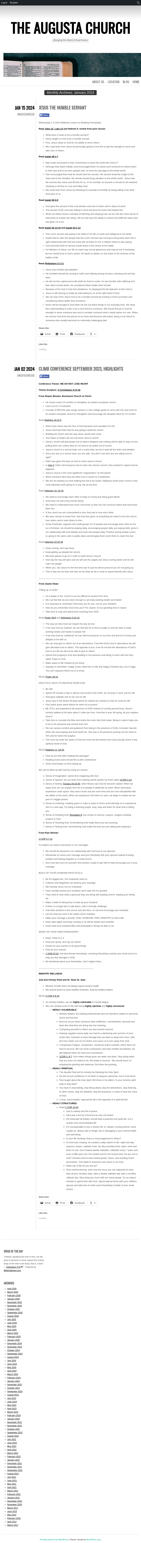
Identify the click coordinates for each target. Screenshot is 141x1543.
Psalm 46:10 (52, 677)
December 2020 (14, 1501)
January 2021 (13, 1498)
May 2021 (11, 1484)
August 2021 (13, 1474)
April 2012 (12, 1522)
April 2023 (12, 1408)
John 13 (49, 128)
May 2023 (11, 1405)
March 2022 (12, 1453)
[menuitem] (138, 2)
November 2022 (14, 1426)
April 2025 (12, 1330)
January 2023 (13, 1419)
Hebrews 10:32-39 (54, 542)
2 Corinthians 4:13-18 (69, 390)
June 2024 (12, 1364)
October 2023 (13, 1388)
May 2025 (11, 1326)
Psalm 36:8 (50, 617)
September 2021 (15, 1470)
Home (136, 82)
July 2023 (11, 1398)
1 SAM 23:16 (52, 953)
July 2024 (11, 1360)
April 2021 (12, 1487)
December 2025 (14, 1302)
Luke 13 (59, 128)
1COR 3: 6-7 (65, 1056)
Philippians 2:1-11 (54, 263)
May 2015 (11, 1515)
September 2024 (15, 1354)
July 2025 (11, 1319)
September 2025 (15, 1312)
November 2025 (14, 1306)
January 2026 (13, 1299)
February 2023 (14, 1415)
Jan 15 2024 (25, 108)
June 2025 (12, 1323)
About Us (98, 82)
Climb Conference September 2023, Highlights (81, 369)
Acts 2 (51, 465)
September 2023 (15, 1391)
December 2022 (14, 1422)
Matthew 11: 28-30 (55, 750)
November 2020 (14, 1504)
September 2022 (15, 1432)
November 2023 (14, 1384)
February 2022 (14, 1456)
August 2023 (13, 1395)
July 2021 (11, 1477)
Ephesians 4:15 (13, 1267)
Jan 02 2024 (24, 369)
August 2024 (13, 1357)
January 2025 (13, 1340)
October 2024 (13, 1350)
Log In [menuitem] (4, 2)
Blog (126, 82)
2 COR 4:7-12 (45, 839)
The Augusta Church (70, 27)
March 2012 (12, 1525)
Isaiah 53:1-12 (73, 228)
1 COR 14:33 (71, 1107)
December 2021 (14, 1463)
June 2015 (12, 1511)
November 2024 (14, 1347)
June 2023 (12, 1402)
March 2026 (12, 1292)
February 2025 (14, 1336)
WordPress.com (93, 1540)
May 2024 (11, 1367)
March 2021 (12, 1491)
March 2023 (12, 1412)
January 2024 (13, 1381)
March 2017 (12, 1508)
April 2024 (12, 1371)
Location (113, 82)
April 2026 (12, 1288)
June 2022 (12, 1443)
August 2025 (13, 1316)
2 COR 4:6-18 (52, 996)
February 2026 (14, 1295)
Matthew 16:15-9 (53, 420)
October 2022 (13, 1429)
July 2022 (11, 1439)
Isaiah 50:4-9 (51, 200)
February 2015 (14, 1518)
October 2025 (13, 1309)
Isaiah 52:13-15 (53, 228)
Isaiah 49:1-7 (51, 156)
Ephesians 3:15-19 (70, 617)
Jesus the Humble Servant (62, 107)
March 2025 (12, 1333)
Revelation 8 (76, 815)
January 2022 (13, 1460)
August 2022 (13, 1436)
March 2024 (12, 1374)
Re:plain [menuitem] (14, 2)
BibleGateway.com (12, 1270)
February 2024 (14, 1378)
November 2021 (14, 1467)
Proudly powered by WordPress (54, 1540)
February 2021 (14, 1494)
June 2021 (12, 1480)
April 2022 (12, 1450)
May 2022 (11, 1446)
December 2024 (14, 1343)
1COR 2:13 (125, 780)
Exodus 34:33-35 (71, 783)
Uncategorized (26, 114)
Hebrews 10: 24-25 (54, 490)
